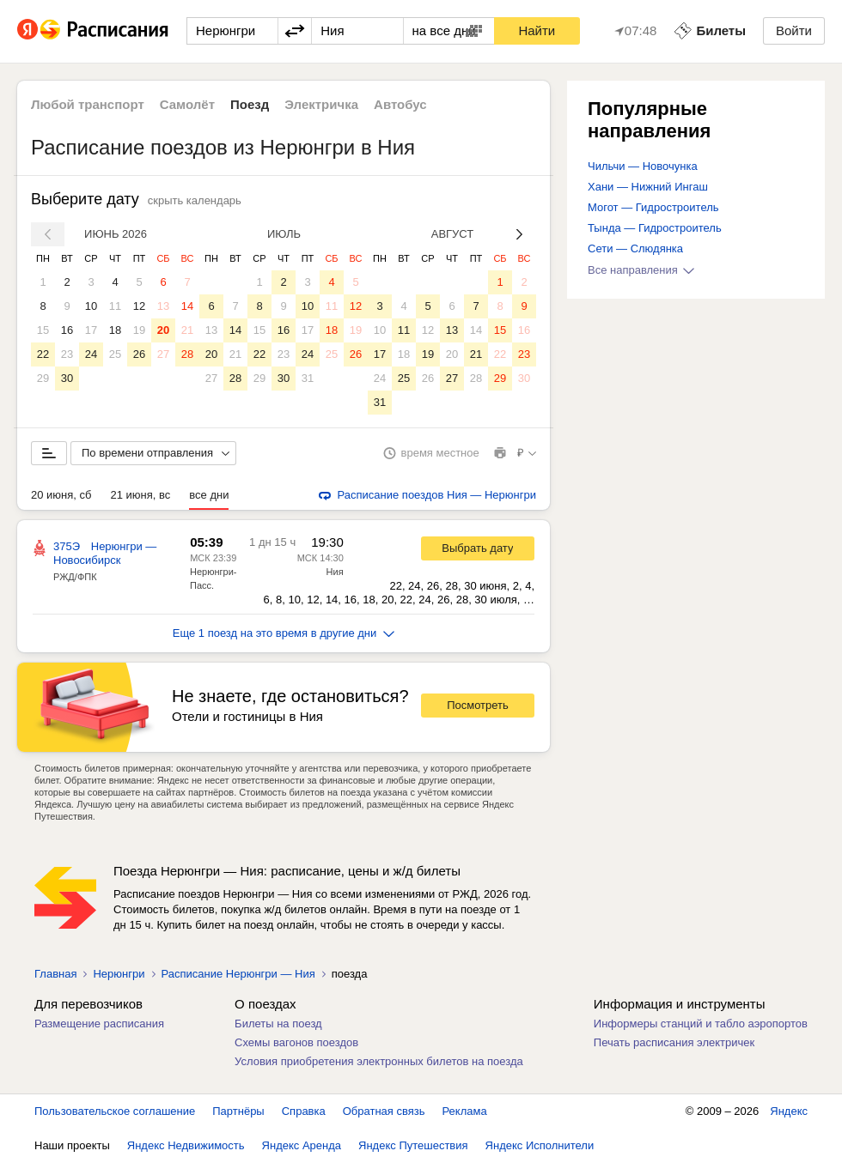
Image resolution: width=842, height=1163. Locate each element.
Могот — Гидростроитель (653, 207)
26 (139, 354)
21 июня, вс (140, 494)
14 (187, 306)
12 (139, 306)
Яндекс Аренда (301, 1145)
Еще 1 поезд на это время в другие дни (284, 633)
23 (67, 354)
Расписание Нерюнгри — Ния (238, 973)
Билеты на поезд (278, 1023)
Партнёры (238, 1111)
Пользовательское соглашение (114, 1111)
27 (163, 354)
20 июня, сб (61, 494)
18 (115, 330)
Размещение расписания (99, 1023)
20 (163, 330)
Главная (55, 973)
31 (308, 378)
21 (187, 330)
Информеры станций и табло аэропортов (701, 1023)
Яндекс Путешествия (413, 1145)
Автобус (400, 104)
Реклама (464, 1111)
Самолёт (187, 104)
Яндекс (789, 1111)
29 (43, 378)
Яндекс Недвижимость (186, 1145)
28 (187, 354)
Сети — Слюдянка (635, 248)
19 (139, 330)
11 (115, 306)
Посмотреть (478, 705)
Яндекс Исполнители (540, 1145)
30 (67, 378)
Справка (304, 1111)
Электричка (321, 104)
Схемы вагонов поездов (296, 1042)
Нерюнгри (118, 973)
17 (91, 330)
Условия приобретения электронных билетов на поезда (379, 1061)
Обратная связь (384, 1111)
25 (115, 354)
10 (91, 306)
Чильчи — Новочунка (643, 166)
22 (43, 354)
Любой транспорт (87, 104)
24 (91, 354)
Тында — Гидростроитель (655, 227)
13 (163, 306)
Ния (335, 571)
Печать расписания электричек (674, 1042)
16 (67, 330)
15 (43, 330)
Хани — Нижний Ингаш (648, 186)
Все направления (641, 269)
